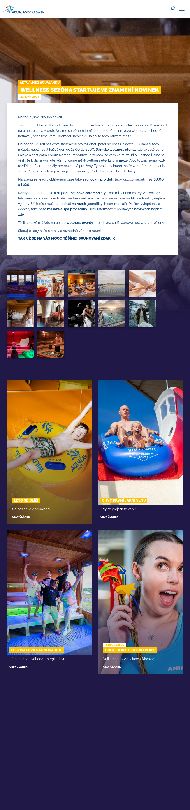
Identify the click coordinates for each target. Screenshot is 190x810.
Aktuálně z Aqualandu (40, 82)
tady (131, 171)
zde (21, 215)
